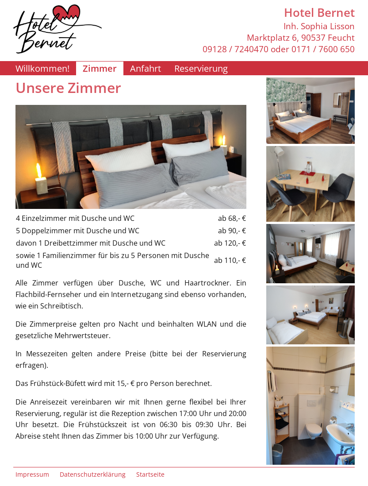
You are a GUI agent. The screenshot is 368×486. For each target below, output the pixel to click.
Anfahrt (145, 68)
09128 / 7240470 (235, 49)
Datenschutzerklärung (93, 474)
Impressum (32, 474)
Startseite (150, 474)
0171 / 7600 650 (323, 49)
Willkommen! (42, 68)
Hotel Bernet (319, 12)
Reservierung (201, 68)
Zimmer (100, 68)
